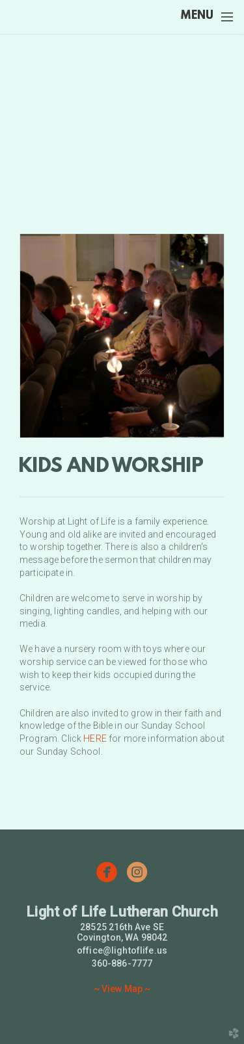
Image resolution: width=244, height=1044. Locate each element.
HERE (95, 738)
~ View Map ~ (122, 989)
